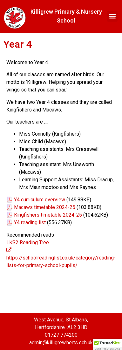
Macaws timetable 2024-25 (44, 207)
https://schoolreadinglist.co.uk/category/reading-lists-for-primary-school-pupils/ (61, 257)
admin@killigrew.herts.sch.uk (61, 343)
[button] (112, 16)
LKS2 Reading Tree (27, 242)
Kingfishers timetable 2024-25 (48, 215)
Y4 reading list (30, 222)
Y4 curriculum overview (39, 200)
